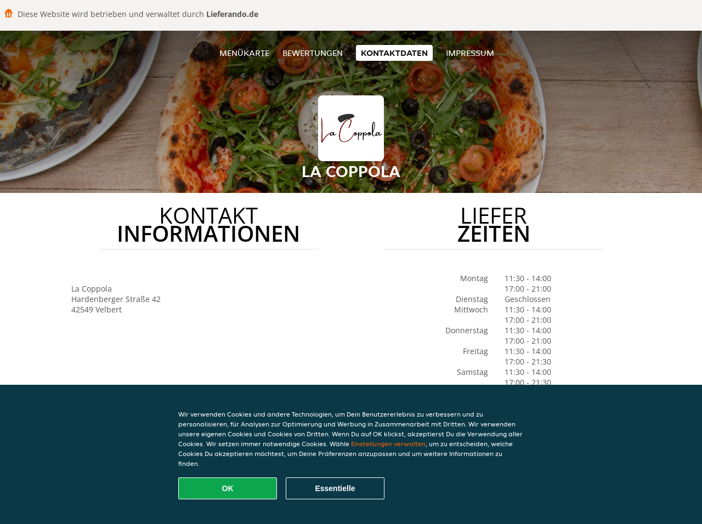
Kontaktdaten (394, 53)
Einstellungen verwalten (388, 444)
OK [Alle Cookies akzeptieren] (228, 488)
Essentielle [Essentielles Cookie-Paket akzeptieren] (335, 488)
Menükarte (244, 53)
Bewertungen (312, 53)
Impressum (470, 53)
